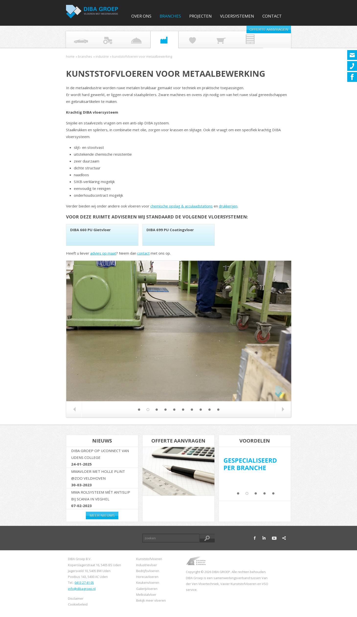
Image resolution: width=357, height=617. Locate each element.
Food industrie (133, 39)
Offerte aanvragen (268, 29)
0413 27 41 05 (84, 582)
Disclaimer (75, 598)
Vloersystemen (237, 16)
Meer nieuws (102, 515)
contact (143, 253)
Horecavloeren (147, 576)
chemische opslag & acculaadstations (181, 206)
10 (218, 409)
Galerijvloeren (146, 588)
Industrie (161, 39)
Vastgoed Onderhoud (246, 39)
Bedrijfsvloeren (147, 571)
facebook (254, 538)
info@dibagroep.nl (82, 588)
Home (70, 56)
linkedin (264, 538)
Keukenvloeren (147, 582)
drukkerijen (228, 206)
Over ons (141, 16)
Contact (272, 16)
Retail (218, 39)
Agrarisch (105, 39)
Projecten (200, 16)
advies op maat (103, 253)
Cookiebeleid (78, 604)
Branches (170, 16)
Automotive (77, 39)
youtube (274, 538)
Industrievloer (146, 565)
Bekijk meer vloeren (151, 600)
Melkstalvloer (146, 594)
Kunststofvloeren (149, 559)
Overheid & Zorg (189, 39)
